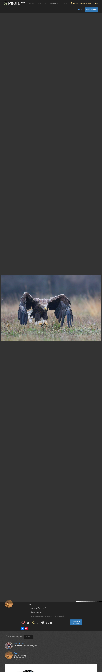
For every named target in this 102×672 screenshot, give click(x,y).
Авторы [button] (42, 3)
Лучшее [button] (54, 3)
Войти (79, 10)
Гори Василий (19, 643)
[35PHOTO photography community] (14, 3)
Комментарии (15, 637)
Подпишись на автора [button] (76, 622)
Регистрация (91, 9)
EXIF (28, 637)
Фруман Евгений (37, 608)
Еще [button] (64, 3)
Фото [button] (31, 3)
